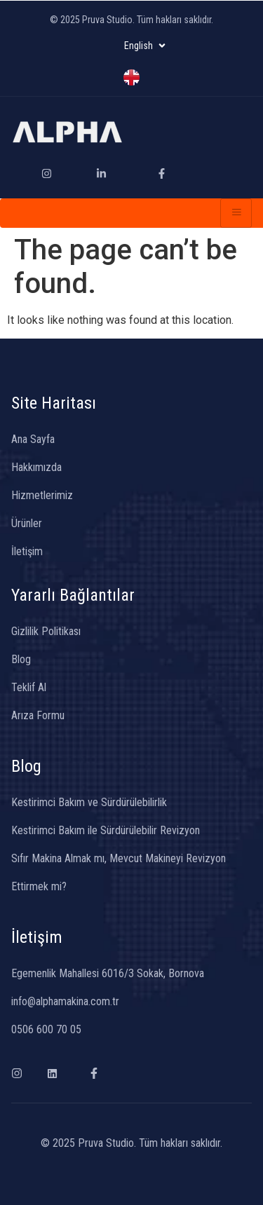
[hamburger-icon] (236, 213)
